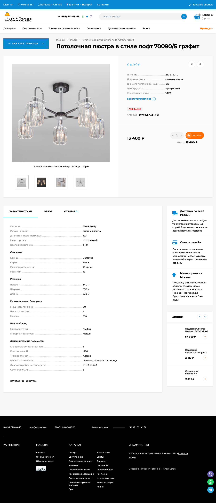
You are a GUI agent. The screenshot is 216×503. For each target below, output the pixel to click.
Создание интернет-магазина (144, 468)
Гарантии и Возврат (79, 4)
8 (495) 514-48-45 (68, 16)
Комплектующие (105, 478)
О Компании (26, 4)
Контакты (103, 4)
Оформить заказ (44, 461)
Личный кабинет (45, 457)
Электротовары (105, 482)
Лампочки (102, 474)
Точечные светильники (81, 461)
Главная (8, 4)
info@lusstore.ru (38, 427)
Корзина (40, 452)
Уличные (73, 465)
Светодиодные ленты (80, 478)
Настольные (103, 452)
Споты (100, 457)
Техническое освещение (81, 474)
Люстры (31, 380)
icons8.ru (183, 453)
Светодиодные (105, 469)
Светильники (76, 457)
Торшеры (101, 461)
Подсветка (102, 465)
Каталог (73, 40)
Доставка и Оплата (50, 4)
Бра (71, 489)
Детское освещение (79, 469)
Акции (100, 486)
